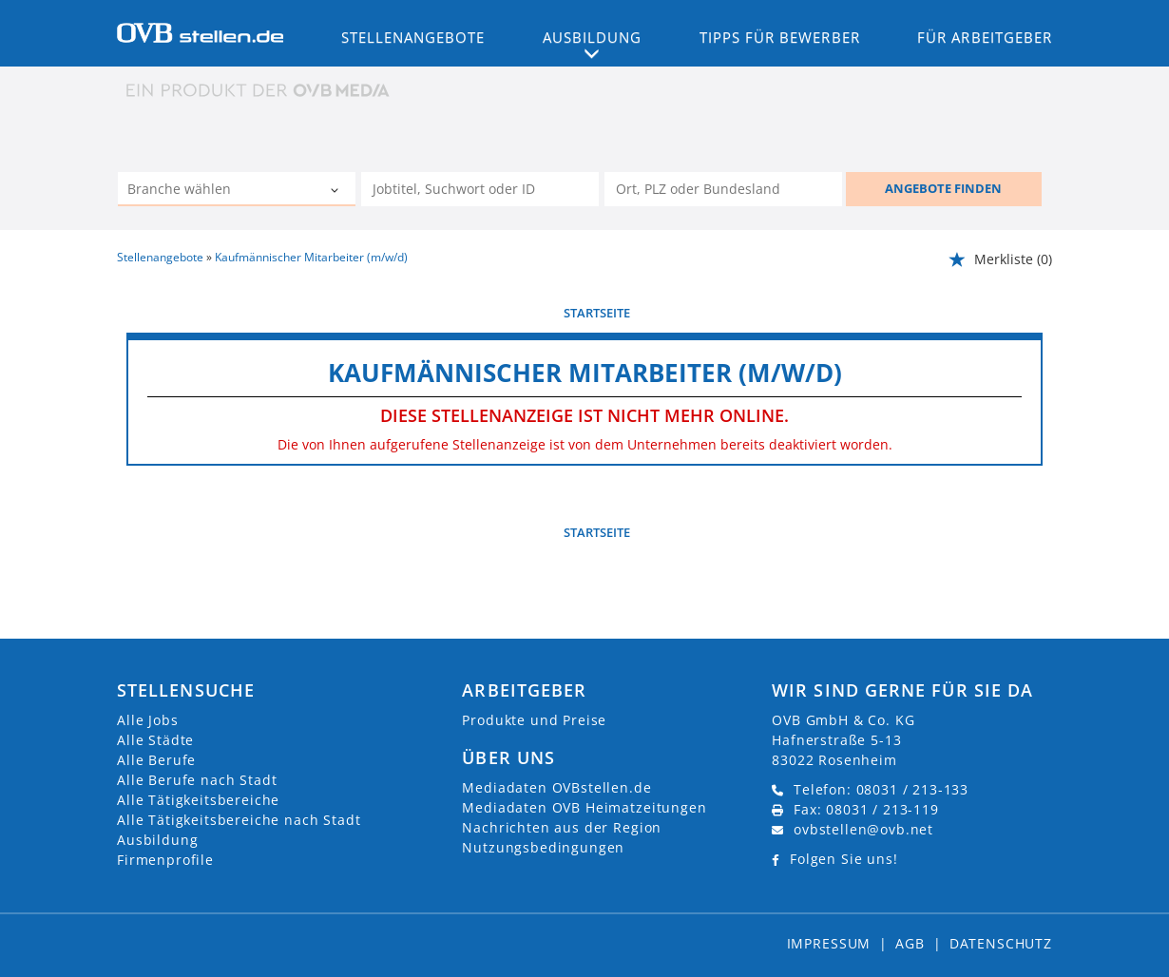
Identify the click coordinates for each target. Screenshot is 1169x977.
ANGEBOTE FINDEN (943, 188)
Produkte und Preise (534, 720)
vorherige (160, 312)
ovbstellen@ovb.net (863, 829)
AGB (910, 943)
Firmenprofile (165, 860)
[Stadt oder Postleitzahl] (723, 189)
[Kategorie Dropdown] (336, 191)
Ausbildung (157, 840)
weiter (1021, 312)
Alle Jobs (148, 720)
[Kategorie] (217, 191)
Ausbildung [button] (592, 37)
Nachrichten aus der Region (561, 827)
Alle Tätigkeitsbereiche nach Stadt (239, 820)
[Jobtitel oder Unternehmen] (480, 189)
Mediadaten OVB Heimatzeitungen (584, 807)
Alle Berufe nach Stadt (197, 780)
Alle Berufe (156, 760)
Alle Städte (155, 740)
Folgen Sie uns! (844, 859)
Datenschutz (1000, 943)
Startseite (597, 312)
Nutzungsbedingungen (543, 847)
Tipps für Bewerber (779, 37)
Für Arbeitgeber (984, 37)
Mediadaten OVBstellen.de (556, 787)
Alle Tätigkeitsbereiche (198, 800)
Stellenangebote (413, 37)
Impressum (829, 943)
